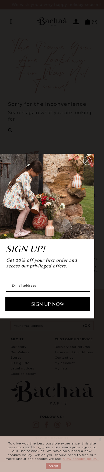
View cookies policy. (81, 459)
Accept (53, 466)
